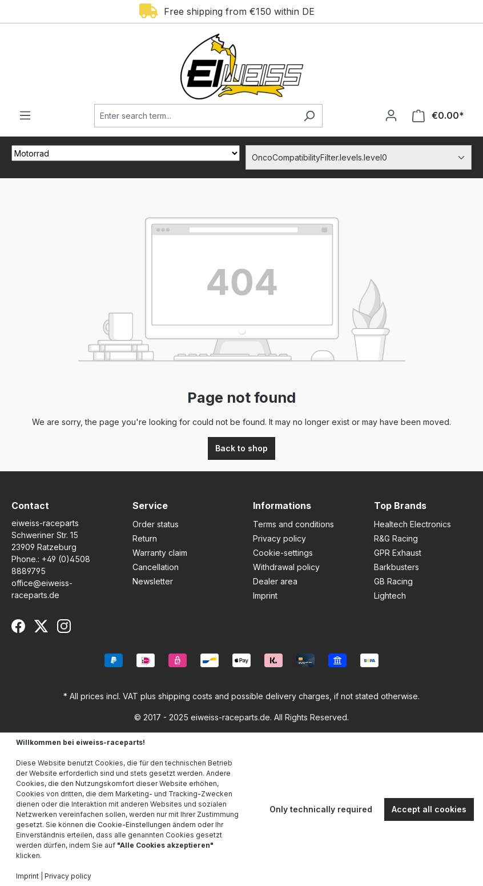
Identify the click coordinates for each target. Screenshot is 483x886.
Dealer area (275, 581)
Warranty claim (159, 553)
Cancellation (155, 567)
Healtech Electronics (412, 524)
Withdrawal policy (286, 567)
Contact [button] (30, 505)
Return (144, 538)
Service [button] (150, 505)
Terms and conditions (293, 524)
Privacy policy (279, 538)
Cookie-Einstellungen (134, 824)
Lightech (390, 595)
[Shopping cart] (438, 115)
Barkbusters (396, 567)
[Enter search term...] (195, 115)
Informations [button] (282, 505)
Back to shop (241, 448)
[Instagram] (64, 626)
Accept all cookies (429, 809)
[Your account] (391, 115)
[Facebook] (18, 626)
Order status (155, 524)
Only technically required (320, 809)
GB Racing (393, 581)
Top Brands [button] (400, 505)
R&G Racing (396, 538)
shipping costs (185, 696)
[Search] (309, 115)
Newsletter (152, 581)
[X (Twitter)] (41, 626)
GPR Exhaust (397, 553)
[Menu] (25, 115)
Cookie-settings (283, 553)
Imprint (265, 595)
